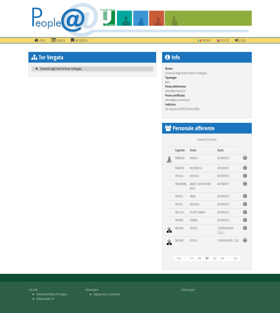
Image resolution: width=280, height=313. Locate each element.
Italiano (204, 40)
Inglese (223, 40)
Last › (236, 258)
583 (222, 258)
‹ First (178, 258)
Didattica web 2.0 (45, 299)
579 (192, 258)
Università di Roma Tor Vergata (51, 294)
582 (215, 258)
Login (240, 40)
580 (199, 258)
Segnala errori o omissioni (106, 294)
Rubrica (58, 40)
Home (39, 40)
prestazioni (79, 40)
